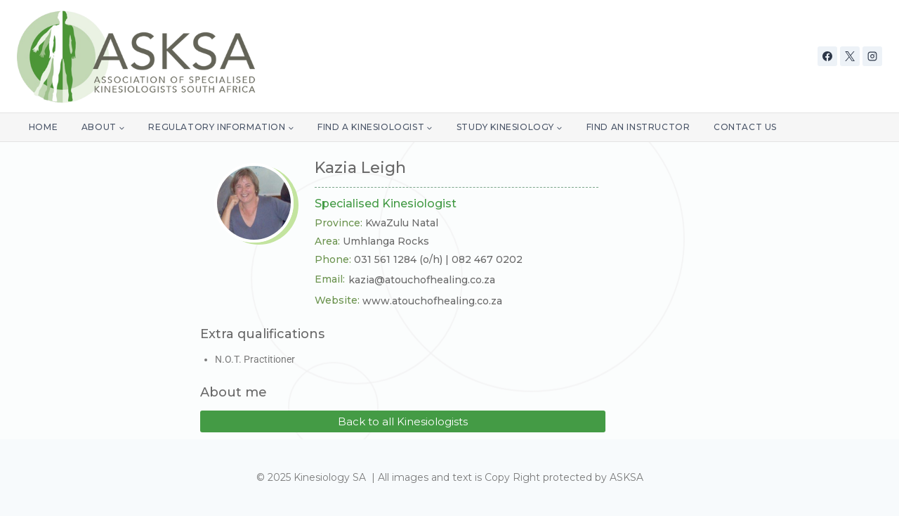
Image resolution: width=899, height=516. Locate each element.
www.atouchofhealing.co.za (432, 301)
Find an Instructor (638, 127)
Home (43, 127)
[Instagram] (872, 56)
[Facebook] (827, 56)
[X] (850, 56)
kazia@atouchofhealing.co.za (421, 279)
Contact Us (745, 127)
